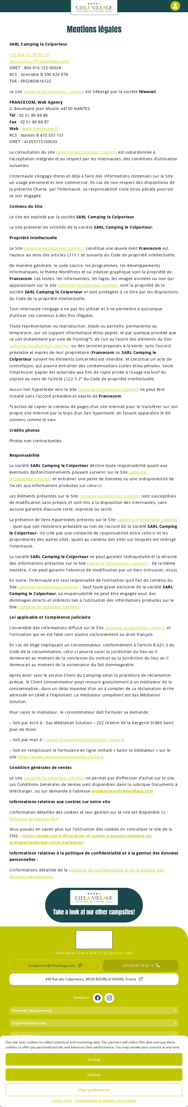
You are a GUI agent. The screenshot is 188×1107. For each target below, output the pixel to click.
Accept (94, 1059)
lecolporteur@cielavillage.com (39, 61)
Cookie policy (62, 1100)
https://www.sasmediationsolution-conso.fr (61, 756)
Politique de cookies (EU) (33, 818)
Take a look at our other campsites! (94, 903)
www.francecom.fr (40, 128)
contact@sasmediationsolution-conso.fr (85, 739)
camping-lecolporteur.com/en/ (54, 91)
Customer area (176, 6)
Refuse (94, 1074)
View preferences (94, 1090)
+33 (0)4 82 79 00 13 (29, 54)
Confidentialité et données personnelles (105, 1100)
